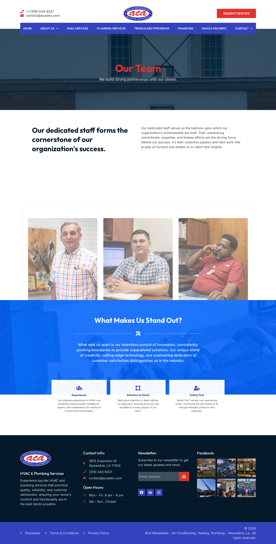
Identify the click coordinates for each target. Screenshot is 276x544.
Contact (243, 28)
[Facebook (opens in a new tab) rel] (141, 492)
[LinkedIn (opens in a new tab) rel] (150, 492)
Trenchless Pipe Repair (151, 28)
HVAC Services (77, 28)
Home (27, 28)
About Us (49, 28)
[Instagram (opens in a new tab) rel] (158, 492)
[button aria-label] (37, 11)
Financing (185, 28)
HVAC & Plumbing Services (42, 473)
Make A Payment (214, 28)
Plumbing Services (111, 28)
